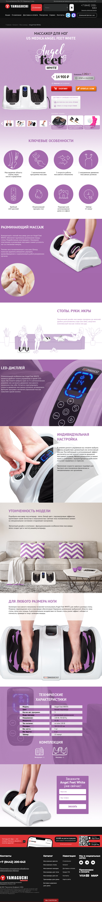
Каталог (65, 865)
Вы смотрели (51, 900)
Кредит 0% (66, 872)
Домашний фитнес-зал (87, 15)
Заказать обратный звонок (89, 10)
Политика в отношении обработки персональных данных (14, 870)
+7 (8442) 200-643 (12, 862)
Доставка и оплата (30, 15)
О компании (16, 15)
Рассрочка (43, 15)
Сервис (52, 15)
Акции (7, 15)
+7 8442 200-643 (89, 6)
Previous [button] (2, 123)
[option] (9, 123)
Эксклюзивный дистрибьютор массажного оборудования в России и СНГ (75, 1)
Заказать (72, 806)
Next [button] (50, 123)
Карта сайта (67, 879)
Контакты (60, 15)
